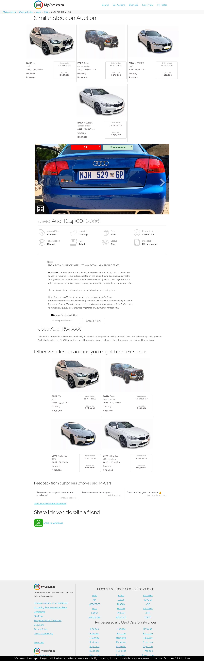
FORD (121, 595)
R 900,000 (121, 655)
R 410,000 (148, 646)
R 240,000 (148, 642)
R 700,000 (148, 651)
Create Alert (93, 320)
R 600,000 (121, 651)
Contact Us (39, 612)
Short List (133, 5)
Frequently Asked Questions (47, 620)
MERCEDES (94, 604)
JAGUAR (121, 613)
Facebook (39, 642)
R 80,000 (94, 633)
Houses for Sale (44, 652)
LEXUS (121, 600)
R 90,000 (121, 633)
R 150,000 (148, 638)
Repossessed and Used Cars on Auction (125, 589)
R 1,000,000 (148, 655)
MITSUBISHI (94, 617)
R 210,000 (121, 642)
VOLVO (147, 617)
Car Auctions (119, 5)
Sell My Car (147, 5)
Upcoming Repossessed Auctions (50, 607)
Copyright (39, 625)
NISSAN (121, 604)
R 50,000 (94, 629)
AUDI (94, 608)
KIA (94, 600)
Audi (38, 12)
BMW (94, 595)
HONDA (121, 608)
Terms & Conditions (43, 633)
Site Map (38, 616)
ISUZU (94, 613)
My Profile (162, 5)
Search (105, 5)
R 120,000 (121, 638)
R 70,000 (147, 629)
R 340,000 (121, 646)
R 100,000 (148, 633)
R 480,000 (94, 651)
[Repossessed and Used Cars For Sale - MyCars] (50, 4)
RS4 (46, 12)
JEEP (147, 613)
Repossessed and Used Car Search (51, 603)
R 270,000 (94, 646)
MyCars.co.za (9, 12)
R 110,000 (94, 638)
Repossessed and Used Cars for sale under (125, 622)
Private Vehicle (121, 147)
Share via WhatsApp (53, 523)
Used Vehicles (26, 12)
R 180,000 (94, 642)
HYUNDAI (148, 595)
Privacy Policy (40, 629)
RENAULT (121, 617)
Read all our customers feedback (50, 503)
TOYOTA (148, 600)
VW (148, 604)
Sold (92, 147)
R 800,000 (94, 655)
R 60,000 (121, 629)
